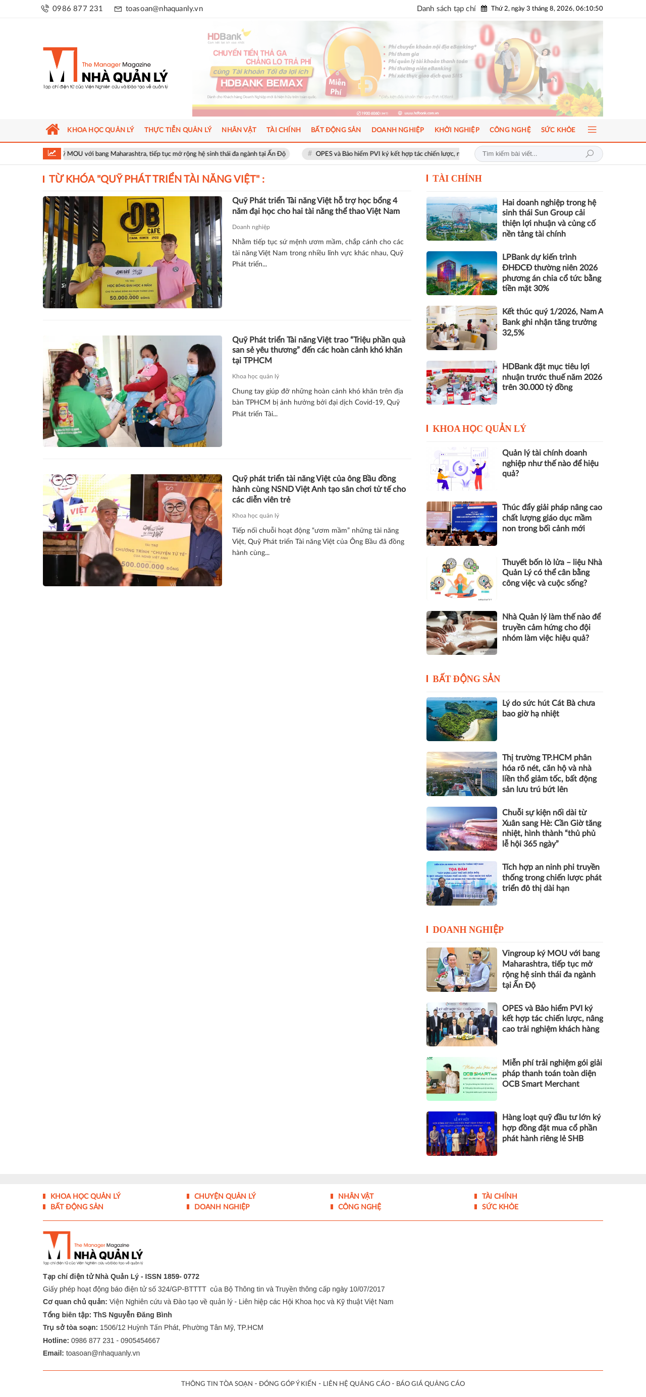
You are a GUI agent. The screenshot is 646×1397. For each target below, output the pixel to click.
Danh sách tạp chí (446, 9)
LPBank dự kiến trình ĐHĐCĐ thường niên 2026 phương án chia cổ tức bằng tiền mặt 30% (551, 273)
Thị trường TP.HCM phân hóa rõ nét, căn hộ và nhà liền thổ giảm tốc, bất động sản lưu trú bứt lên (549, 773)
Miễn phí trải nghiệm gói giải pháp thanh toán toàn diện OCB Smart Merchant (552, 1073)
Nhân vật (354, 1196)
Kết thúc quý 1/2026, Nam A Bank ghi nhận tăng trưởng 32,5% (552, 322)
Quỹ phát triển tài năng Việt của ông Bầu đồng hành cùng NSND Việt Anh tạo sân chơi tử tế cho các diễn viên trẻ (319, 489)
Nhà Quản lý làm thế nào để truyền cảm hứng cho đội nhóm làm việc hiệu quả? (551, 627)
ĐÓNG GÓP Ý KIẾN (287, 1384)
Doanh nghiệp (251, 227)
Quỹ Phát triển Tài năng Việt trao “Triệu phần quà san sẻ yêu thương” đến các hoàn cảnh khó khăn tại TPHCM (318, 350)
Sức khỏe (499, 1207)
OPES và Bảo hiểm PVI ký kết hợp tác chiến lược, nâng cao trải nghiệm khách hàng (445, 154)
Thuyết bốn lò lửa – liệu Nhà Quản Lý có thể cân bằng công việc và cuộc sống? (552, 573)
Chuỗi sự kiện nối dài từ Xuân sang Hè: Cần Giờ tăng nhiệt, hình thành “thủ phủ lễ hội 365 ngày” (551, 828)
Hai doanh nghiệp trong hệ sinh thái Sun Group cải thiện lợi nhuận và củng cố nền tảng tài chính (549, 218)
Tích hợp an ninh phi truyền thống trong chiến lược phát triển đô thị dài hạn (552, 877)
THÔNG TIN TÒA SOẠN (217, 1384)
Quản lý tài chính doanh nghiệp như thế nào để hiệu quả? (550, 463)
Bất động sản (467, 679)
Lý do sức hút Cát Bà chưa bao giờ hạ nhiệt (548, 708)
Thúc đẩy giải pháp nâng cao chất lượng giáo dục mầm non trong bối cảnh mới (552, 518)
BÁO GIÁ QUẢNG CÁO (430, 1384)
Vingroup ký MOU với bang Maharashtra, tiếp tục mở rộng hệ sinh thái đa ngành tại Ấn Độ (171, 154)
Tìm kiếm (589, 154)
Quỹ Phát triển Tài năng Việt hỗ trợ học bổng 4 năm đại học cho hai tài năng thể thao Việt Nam (316, 206)
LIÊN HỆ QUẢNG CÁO (356, 1384)
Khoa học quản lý (255, 376)
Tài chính (457, 179)
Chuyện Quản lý (224, 1196)
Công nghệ (358, 1207)
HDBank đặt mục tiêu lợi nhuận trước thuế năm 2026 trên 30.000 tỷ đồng (552, 377)
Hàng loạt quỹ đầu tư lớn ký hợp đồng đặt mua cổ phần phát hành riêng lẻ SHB (551, 1128)
